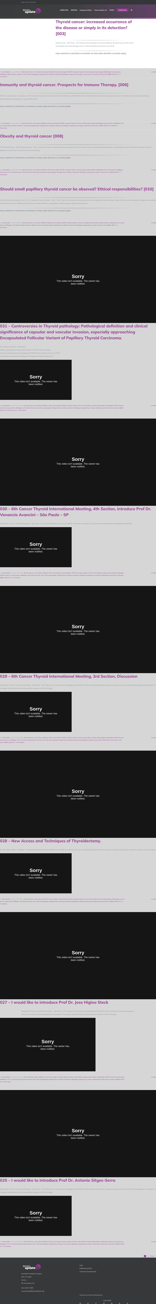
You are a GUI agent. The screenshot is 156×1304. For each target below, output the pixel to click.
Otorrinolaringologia (33, 74)
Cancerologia (62, 72)
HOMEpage (3, 74)
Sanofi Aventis (88, 74)
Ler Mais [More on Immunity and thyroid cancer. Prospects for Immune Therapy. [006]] (153, 123)
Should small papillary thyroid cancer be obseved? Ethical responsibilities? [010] (77, 188)
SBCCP (114, 74)
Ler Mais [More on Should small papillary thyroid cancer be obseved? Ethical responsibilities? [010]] (153, 222)
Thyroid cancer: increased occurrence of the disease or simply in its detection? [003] (94, 27)
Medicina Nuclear (12, 74)
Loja (81, 1265)
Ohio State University (38, 172)
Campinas (55, 899)
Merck (25, 74)
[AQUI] (123, 53)
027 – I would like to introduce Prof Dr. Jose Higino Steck (54, 1002)
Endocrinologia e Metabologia (103, 72)
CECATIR (69, 72)
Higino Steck (8, 901)
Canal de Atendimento (87, 1272)
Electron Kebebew (94, 222)
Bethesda (50, 222)
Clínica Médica (87, 405)
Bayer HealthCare (50, 72)
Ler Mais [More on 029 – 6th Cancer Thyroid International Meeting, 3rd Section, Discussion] (153, 737)
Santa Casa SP (96, 74)
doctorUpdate (6, 72)
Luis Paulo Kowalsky (26, 740)
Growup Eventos (116, 72)
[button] (131, 10)
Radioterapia (99, 408)
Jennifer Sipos (4, 172)
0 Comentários (22, 410)
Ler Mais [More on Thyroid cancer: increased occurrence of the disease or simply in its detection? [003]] (153, 72)
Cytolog (92, 72)
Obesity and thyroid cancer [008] (31, 136)
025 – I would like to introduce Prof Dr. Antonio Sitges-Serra (57, 1180)
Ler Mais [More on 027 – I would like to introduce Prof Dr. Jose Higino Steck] (153, 1077)
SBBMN (109, 74)
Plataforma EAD (85, 1268)
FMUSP (116, 405)
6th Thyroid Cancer (27, 72)
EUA (105, 170)
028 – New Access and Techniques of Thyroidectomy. (50, 840)
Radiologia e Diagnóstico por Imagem (72, 74)
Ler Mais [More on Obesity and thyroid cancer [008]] (153, 170)
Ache (34, 72)
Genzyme (121, 405)
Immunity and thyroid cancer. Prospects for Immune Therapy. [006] (64, 84)
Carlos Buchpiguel (66, 573)
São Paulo (104, 74)
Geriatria (2, 408)
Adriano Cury (40, 72)
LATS (121, 123)
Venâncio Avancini (12, 410)
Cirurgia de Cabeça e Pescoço (81, 72)
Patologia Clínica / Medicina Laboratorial (50, 74)
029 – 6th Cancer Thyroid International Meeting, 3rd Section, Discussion (68, 676)
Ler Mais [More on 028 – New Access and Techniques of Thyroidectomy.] (153, 899)
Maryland (18, 225)
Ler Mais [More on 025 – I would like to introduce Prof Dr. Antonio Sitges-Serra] (153, 1241)
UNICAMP (113, 125)
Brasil (56, 72)
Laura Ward (3, 125)
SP (117, 74)
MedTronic (20, 74)
